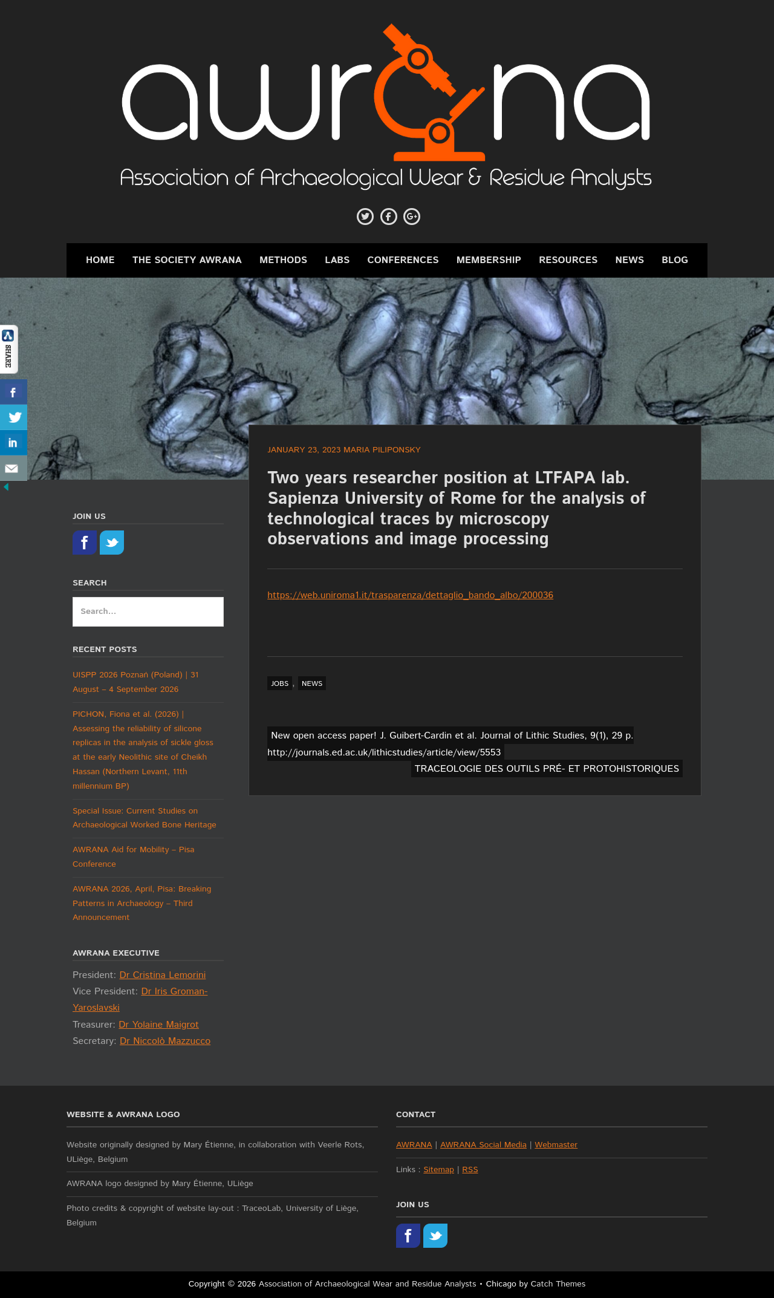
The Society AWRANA (187, 260)
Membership (489, 260)
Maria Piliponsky (382, 450)
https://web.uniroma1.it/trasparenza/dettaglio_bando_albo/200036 (410, 595)
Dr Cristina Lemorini (162, 975)
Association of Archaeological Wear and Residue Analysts (367, 1284)
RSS (470, 1170)
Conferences (403, 260)
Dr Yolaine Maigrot (159, 1025)
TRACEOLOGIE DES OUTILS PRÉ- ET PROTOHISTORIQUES (547, 769)
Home (100, 260)
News (630, 260)
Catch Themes (558, 1284)
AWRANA (414, 1145)
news (312, 684)
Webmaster (556, 1145)
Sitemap (438, 1170)
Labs (337, 260)
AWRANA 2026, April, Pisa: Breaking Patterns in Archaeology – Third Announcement (142, 903)
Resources (568, 260)
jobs (279, 684)
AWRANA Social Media (483, 1145)
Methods (283, 260)
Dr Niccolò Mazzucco (165, 1041)
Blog (675, 260)
